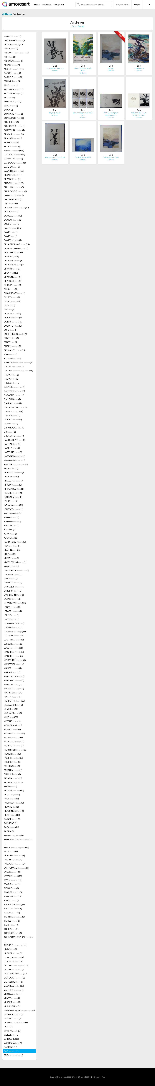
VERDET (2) (12, 1002)
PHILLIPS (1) (12, 774)
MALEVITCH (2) (15, 660)
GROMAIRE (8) (14, 436)
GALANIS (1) (14, 387)
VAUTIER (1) (14, 990)
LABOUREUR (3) (16, 570)
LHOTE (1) (11, 619)
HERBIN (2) (13, 484)
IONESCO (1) (13, 509)
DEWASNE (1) (12, 277)
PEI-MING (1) (12, 766)
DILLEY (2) (12, 297)
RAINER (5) (12, 819)
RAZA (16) (11, 827)
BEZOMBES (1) (13, 93)
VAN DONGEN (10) (15, 973)
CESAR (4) (13, 175)
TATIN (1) (11, 925)
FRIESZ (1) (11, 383)
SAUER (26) (12, 872)
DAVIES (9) (13, 240)
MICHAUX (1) (13, 713)
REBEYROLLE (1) (14, 835)
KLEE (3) (10, 554)
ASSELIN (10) (14, 69)
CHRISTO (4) (14, 195)
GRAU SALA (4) (14, 427)
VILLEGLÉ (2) (13, 1014)
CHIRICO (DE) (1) (15, 191)
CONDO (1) (12, 219)
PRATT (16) (12, 815)
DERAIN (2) (12, 268)
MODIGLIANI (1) (13, 725)
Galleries (46, 4)
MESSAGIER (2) (13, 705)
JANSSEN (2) (12, 521)
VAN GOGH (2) (14, 977)
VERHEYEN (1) (12, 1006)
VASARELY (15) (14, 986)
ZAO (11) (11, 1051)
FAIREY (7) (12, 346)
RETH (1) (11, 851)
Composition (139, 68)
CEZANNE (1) (12, 179)
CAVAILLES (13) (14, 171)
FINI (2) (10, 354)
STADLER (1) (12, 912)
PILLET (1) (12, 794)
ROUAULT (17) (15, 863)
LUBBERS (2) (13, 643)
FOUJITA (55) (18, 370)
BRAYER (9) (11, 142)
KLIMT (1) (12, 558)
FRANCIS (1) (12, 374)
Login (137, 4)
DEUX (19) (11, 272)
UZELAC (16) (13, 961)
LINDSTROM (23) (15, 631)
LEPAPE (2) (13, 611)
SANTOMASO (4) (16, 867)
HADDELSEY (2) (15, 440)
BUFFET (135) (14, 150)
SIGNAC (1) (11, 888)
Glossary (97, 1077)
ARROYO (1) (13, 60)
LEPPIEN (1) (11, 615)
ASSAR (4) (12, 65)
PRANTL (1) (11, 806)
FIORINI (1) (12, 358)
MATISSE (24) (13, 692)
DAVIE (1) (10, 236)
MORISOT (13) (14, 745)
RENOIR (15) (16, 847)
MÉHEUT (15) (14, 700)
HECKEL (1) (11, 468)
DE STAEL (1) (13, 252)
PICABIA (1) (13, 778)
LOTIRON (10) (13, 635)
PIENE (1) (10, 786)
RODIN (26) (13, 859)
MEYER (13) (11, 709)
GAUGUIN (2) (12, 399)
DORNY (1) (13, 321)
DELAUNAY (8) (13, 260)
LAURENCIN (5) (14, 595)
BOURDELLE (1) (11, 122)
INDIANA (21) (13, 505)
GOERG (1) (13, 419)
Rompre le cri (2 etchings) (55, 157)
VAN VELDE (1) (13, 981)
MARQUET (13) (14, 680)
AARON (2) (12, 36)
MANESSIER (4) (14, 664)
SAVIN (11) (12, 880)
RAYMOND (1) (10, 823)
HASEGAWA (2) (14, 456)
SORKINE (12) (12, 896)
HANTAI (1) (12, 444)
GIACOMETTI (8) (15, 407)
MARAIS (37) (12, 672)
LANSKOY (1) (13, 582)
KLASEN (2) (12, 550)
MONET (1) (12, 729)
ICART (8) (11, 501)
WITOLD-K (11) (11, 1039)
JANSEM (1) (11, 517)
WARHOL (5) (12, 1030)
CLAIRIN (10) (16, 207)
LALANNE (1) (13, 574)
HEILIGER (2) (14, 472)
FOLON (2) (14, 366)
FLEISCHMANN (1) (18, 362)
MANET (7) (13, 668)
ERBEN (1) (11, 338)
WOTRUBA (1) (13, 1043)
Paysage (111, 68)
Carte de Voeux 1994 (83, 157)
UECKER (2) (13, 953)
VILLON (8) (12, 1018)
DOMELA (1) (12, 313)
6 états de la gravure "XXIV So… (83, 114)
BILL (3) (9, 97)
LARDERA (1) (12, 590)
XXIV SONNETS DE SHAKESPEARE (138, 114)
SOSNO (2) (11, 900)
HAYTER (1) (16, 464)
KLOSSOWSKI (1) (15, 562)
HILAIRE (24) (13, 493)
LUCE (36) (13, 647)
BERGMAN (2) (14, 89)
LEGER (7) (12, 607)
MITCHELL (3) (12, 721)
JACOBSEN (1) (12, 513)
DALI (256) (12, 228)
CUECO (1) (11, 224)
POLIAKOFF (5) (14, 802)
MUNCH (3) (12, 753)
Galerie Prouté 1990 (111, 157)
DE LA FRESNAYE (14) (17, 244)
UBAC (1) (11, 949)
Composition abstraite (55, 68)
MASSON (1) (12, 684)
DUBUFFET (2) (13, 325)
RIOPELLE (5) (14, 855)
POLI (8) (11, 798)
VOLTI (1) (8, 1026)
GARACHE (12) (14, 395)
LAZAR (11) (12, 599)
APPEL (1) (11, 48)
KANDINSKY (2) (15, 542)
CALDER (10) (14, 154)
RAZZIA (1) (9, 831)
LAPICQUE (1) (14, 586)
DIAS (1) (11, 289)
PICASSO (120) (13, 782)
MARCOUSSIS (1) (14, 676)
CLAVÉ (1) (11, 211)
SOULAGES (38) (14, 904)
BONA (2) (8, 109)
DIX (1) (9, 309)
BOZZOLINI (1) (14, 130)
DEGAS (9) (11, 256)
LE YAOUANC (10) (15, 603)
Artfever (7, 13)
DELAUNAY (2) (14, 264)
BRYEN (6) (12, 146)
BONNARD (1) (13, 113)
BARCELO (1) (13, 77)
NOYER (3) (13, 758)
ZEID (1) (13, 1055)
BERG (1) (11, 85)
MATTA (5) (12, 696)
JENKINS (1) (11, 525)
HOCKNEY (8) (13, 497)
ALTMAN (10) (13, 44)
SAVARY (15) (13, 876)
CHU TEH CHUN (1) (13, 199)
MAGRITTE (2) (13, 656)
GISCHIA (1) (12, 415)
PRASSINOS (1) (14, 811)
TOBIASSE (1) (13, 933)
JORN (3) (11, 533)
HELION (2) (11, 476)
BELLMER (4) (12, 81)
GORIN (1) (11, 423)
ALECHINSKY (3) (14, 40)
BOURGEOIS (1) (14, 126)
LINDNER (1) (13, 627)
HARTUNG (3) (13, 452)
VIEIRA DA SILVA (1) (19, 1010)
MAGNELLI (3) (14, 652)
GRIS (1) (10, 431)
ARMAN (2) (16, 52)
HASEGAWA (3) (14, 460)
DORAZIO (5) (13, 317)
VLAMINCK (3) (16, 1022)
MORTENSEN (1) (15, 749)
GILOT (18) (13, 411)
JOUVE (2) (11, 537)
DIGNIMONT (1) (14, 293)
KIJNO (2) (12, 546)
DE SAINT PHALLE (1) (16, 248)
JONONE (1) (9, 529)
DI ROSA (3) (12, 285)
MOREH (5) (13, 737)
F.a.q (103, 1077)
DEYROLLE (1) (12, 281)
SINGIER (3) (13, 892)
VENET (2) (12, 998)
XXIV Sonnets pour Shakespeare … (111, 114)
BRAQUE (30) (14, 134)
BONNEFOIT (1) (14, 118)
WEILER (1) (11, 1034)
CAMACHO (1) (13, 158)
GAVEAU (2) (13, 403)
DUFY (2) (10, 330)
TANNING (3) (14, 916)
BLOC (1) (11, 105)
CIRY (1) (11, 203)
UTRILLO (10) (14, 957)
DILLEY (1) (12, 301)
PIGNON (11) (14, 790)
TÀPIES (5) (12, 920)
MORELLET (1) (14, 741)
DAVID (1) (11, 232)
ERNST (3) (10, 342)
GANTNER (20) (14, 391)
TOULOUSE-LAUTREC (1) (18, 939)
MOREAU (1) (14, 733)
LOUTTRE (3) (14, 639)
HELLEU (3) (13, 480)
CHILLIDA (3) (14, 187)
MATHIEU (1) (14, 688)
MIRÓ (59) (11, 717)
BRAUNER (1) (13, 138)
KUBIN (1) (11, 566)
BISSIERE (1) (12, 101)
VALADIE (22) (16, 965)
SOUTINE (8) (13, 908)
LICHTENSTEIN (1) (14, 623)
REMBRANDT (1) (18, 841)
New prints (58, 4)
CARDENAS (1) (15, 162)
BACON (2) (12, 73)
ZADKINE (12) (10, 1047)
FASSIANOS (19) (15, 350)
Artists (36, 4)
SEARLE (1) (12, 884)
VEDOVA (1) (12, 994)
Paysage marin (55, 113)
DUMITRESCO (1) (15, 334)
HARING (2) (12, 448)
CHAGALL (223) (14, 183)
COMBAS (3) (13, 215)
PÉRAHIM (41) (13, 770)
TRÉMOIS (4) (15, 945)
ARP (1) (10, 56)
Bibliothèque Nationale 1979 (83, 69)
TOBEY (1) (11, 929)
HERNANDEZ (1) (14, 489)
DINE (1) (9, 305)
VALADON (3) (14, 969)
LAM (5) (11, 578)
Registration (122, 4)
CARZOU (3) (12, 166)
